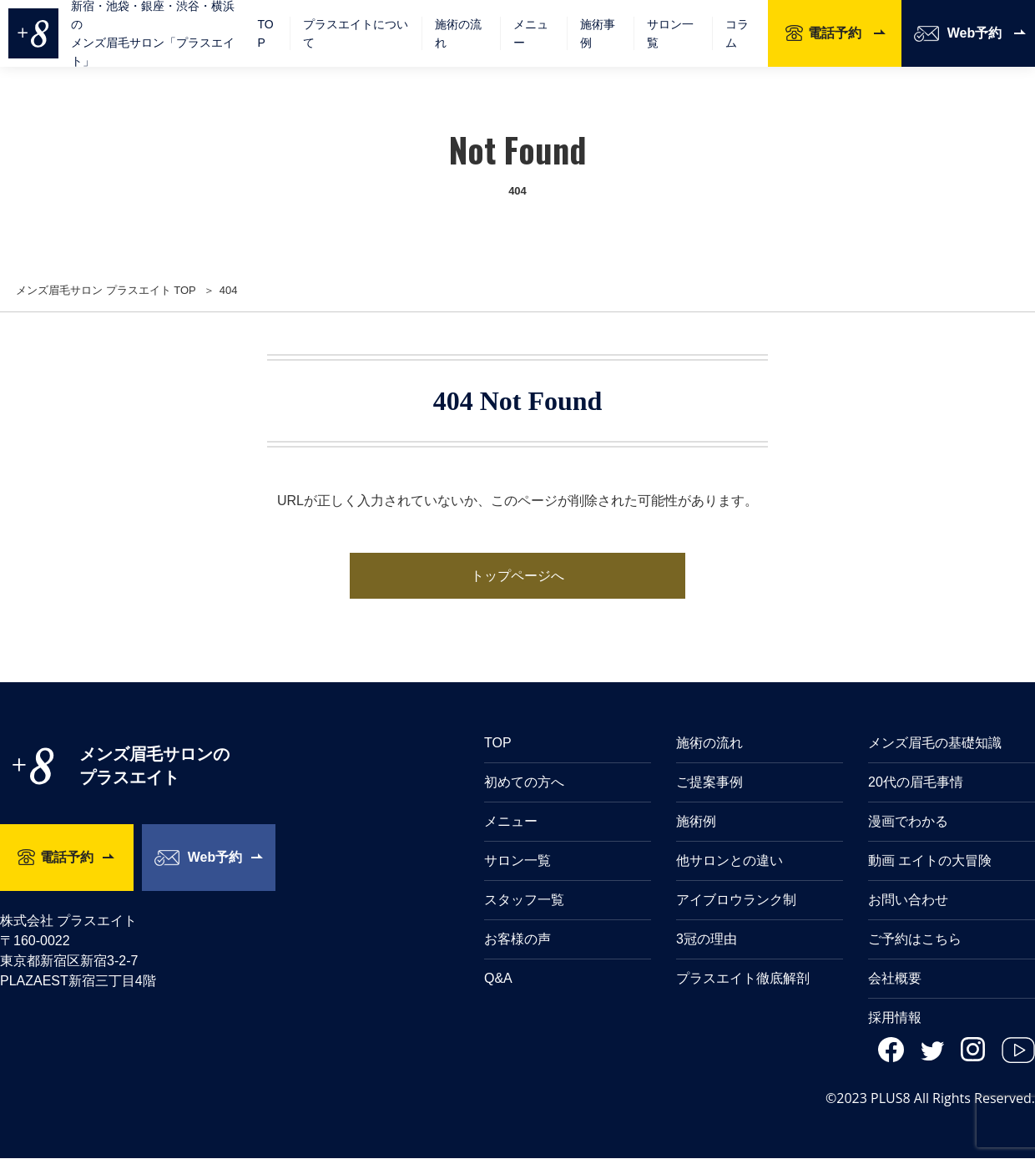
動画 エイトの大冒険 (930, 861)
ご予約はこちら (915, 940)
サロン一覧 (670, 33)
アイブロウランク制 (736, 900)
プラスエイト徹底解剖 (743, 979)
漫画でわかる (908, 822)
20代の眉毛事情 (915, 783)
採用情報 (894, 1018)
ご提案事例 (709, 783)
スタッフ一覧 (524, 900)
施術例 (696, 822)
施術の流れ (458, 33)
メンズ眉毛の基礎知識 (935, 743)
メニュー (511, 822)
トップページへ (517, 576)
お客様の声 (517, 940)
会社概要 (894, 979)
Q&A (498, 979)
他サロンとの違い (729, 861)
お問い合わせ (908, 900)
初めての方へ (524, 783)
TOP (265, 33)
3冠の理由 (706, 940)
